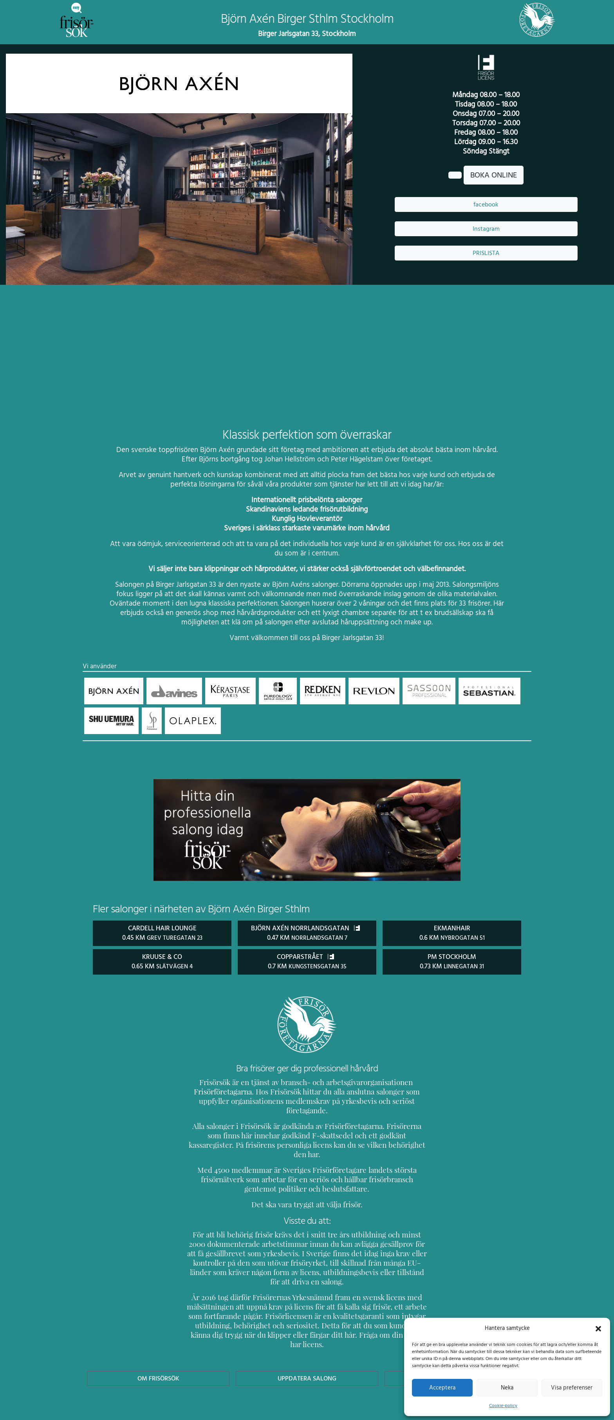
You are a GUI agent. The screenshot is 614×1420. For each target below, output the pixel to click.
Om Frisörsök (158, 1340)
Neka (506, 1387)
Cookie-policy (503, 1405)
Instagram (486, 229)
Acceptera (442, 1387)
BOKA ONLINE (493, 175)
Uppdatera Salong (307, 1340)
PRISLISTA (486, 253)
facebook (485, 204)
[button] (598, 1328)
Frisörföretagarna (215, 1091)
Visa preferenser (571, 1387)
